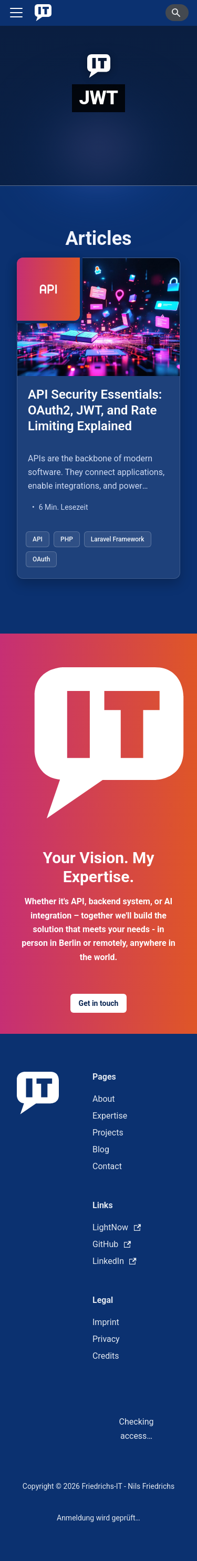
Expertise (109, 1116)
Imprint (105, 1322)
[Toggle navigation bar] (16, 13)
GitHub (111, 1244)
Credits (105, 1356)
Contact (107, 1166)
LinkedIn (114, 1261)
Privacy (106, 1339)
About (103, 1099)
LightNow (116, 1227)
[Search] (177, 12)
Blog (100, 1149)
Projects (107, 1133)
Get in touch (99, 1003)
